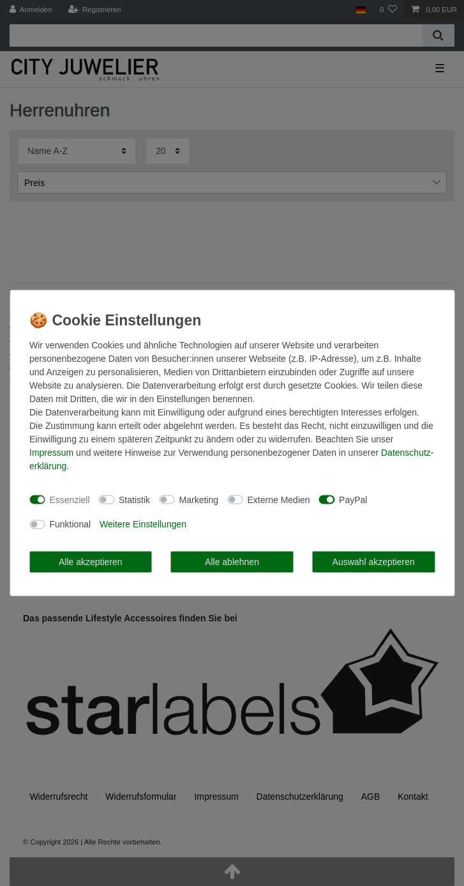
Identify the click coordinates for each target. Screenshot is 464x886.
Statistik (134, 499)
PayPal (353, 499)
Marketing (198, 499)
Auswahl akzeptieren (374, 561)
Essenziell (70, 499)
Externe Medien (279, 499)
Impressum (51, 452)
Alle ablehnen (232, 561)
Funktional (70, 524)
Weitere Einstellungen (143, 524)
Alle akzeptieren (91, 561)
